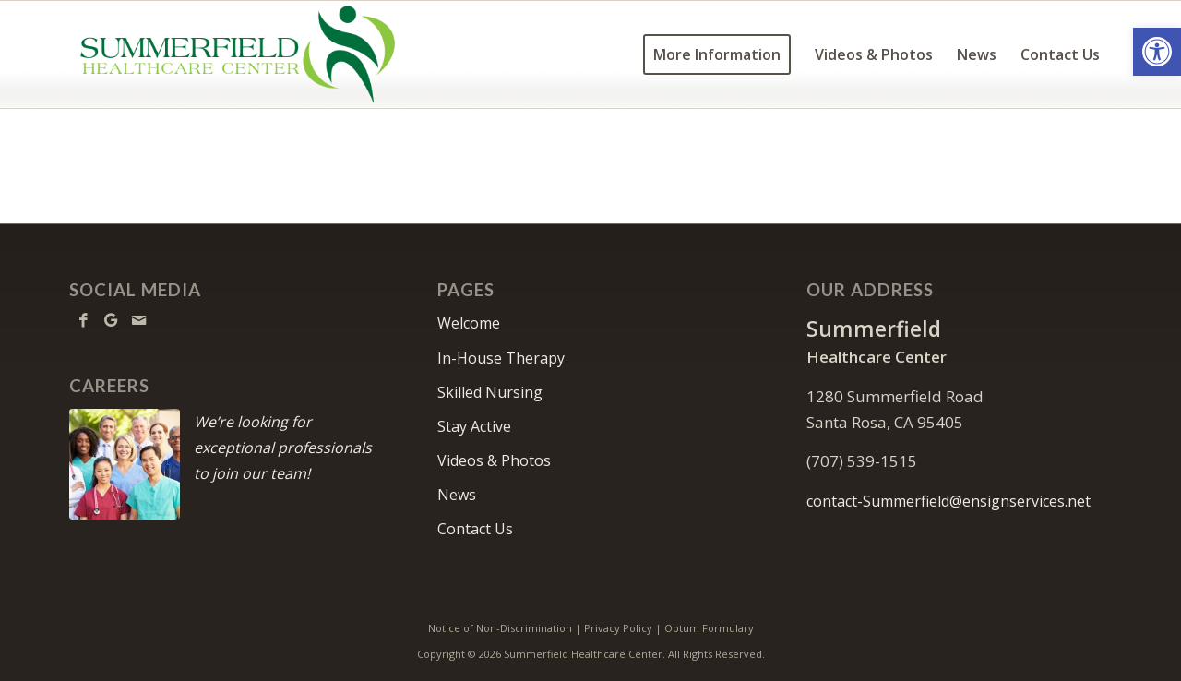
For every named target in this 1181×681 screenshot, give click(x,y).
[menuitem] (717, 54)
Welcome (468, 323)
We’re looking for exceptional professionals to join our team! (283, 448)
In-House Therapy (501, 358)
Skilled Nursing (490, 392)
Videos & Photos (494, 460)
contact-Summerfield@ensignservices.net (948, 501)
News (456, 494)
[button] (1157, 52)
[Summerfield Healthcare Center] (237, 54)
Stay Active (474, 426)
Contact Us (475, 529)
